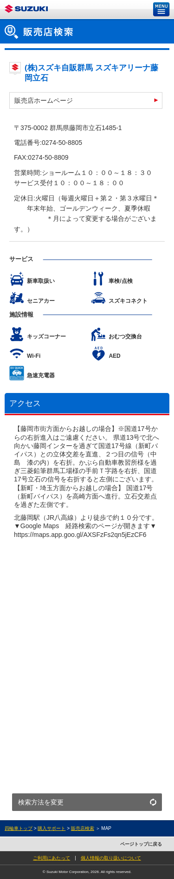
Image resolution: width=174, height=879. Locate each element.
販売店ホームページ (43, 100)
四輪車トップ (18, 828)
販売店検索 (82, 828)
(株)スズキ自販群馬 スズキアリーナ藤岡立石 (91, 72)
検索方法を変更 (41, 802)
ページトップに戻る (141, 844)
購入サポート (51, 828)
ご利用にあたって (51, 857)
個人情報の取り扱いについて (111, 857)
